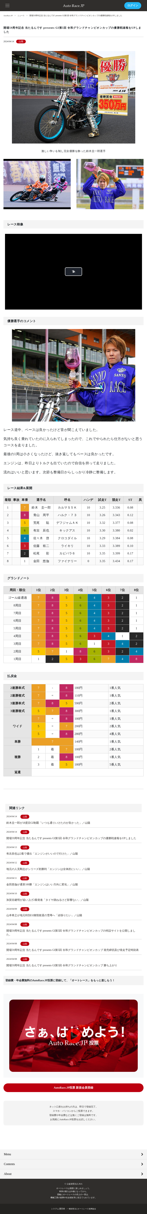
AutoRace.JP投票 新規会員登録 (73, 1087)
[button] (8, 5)
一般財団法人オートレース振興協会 (81, 1209)
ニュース (22, 15)
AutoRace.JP (8, 15)
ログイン (132, 5)
